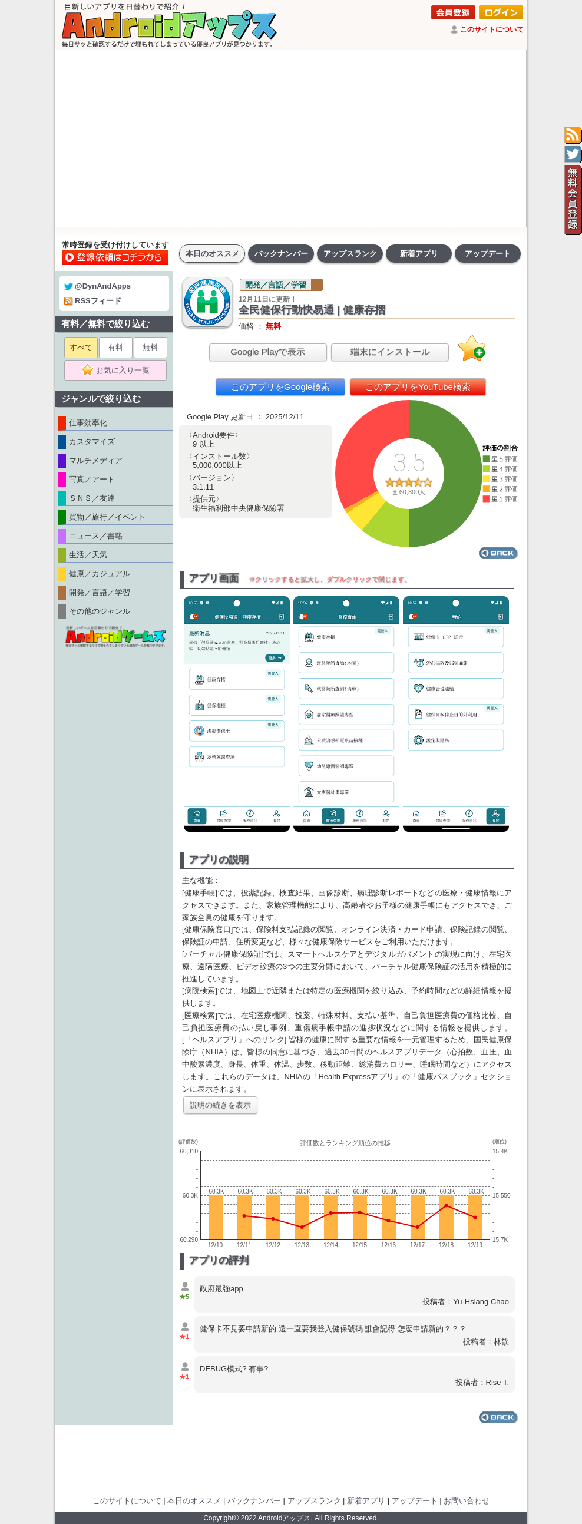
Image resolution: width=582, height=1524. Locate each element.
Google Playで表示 (267, 351)
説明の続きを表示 (220, 1104)
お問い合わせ (467, 1500)
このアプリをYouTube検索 (418, 387)
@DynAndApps (97, 286)
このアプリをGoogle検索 (280, 387)
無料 (150, 347)
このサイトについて (492, 29)
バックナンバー (281, 253)
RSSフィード (92, 300)
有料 (115, 347)
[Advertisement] (291, 138)
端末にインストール (390, 351)
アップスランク (350, 253)
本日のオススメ (212, 253)
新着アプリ (419, 253)
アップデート (488, 253)
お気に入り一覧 (119, 370)
